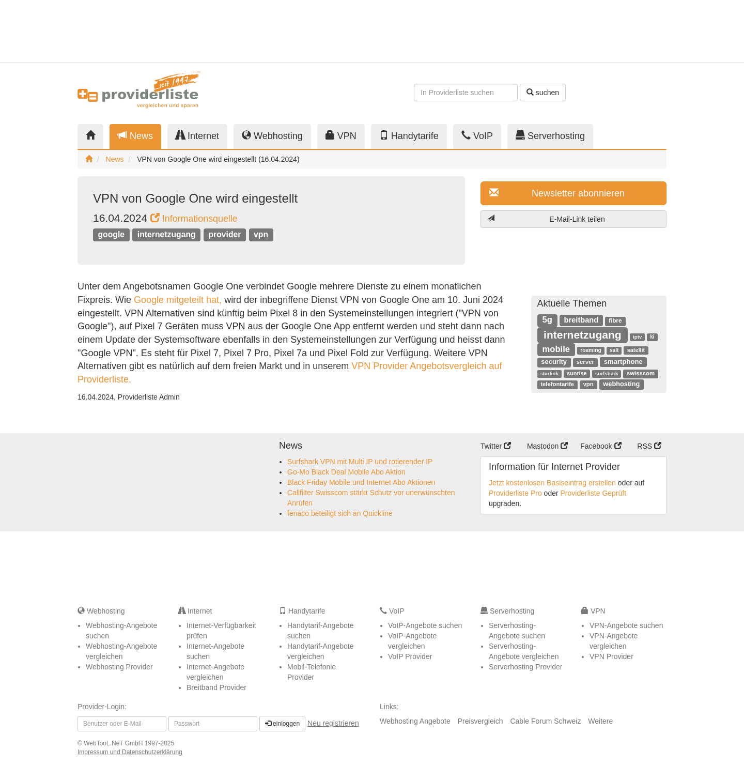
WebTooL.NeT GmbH (114, 743)
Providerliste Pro (515, 493)
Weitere (600, 721)
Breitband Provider (216, 687)
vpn (261, 234)
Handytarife (409, 135)
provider (224, 234)
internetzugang (166, 234)
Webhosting (272, 135)
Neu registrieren (333, 723)
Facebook (600, 446)
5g (547, 320)
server (585, 362)
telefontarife (557, 384)
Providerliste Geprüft (594, 493)
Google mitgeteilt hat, (178, 300)
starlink (549, 373)
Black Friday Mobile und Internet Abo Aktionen (361, 482)
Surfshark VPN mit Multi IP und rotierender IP (359, 461)
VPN (341, 135)
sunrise (576, 373)
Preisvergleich (480, 721)
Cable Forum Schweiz (545, 721)
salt (614, 350)
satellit (636, 350)
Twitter (496, 446)
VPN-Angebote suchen (626, 625)
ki (652, 337)
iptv (637, 337)
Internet (197, 135)
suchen (542, 92)
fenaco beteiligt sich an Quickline (340, 513)
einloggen (282, 723)
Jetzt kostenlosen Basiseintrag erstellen (552, 483)
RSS (649, 446)
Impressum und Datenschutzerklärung (130, 752)
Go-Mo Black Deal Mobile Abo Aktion (346, 472)
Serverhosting (550, 135)
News (135, 135)
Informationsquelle (194, 218)
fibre (615, 320)
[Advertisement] (574, 31)
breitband (581, 320)
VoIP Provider (410, 656)
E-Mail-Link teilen (546, 219)
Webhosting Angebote (415, 721)
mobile (556, 349)
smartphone (623, 361)
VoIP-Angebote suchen (425, 625)
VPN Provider (611, 656)
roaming (590, 350)
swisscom (641, 373)
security (554, 361)
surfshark (606, 373)
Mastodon (547, 446)
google (111, 234)
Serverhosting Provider (525, 667)
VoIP (477, 135)
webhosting (621, 384)
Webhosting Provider (119, 667)
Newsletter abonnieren (557, 193)
